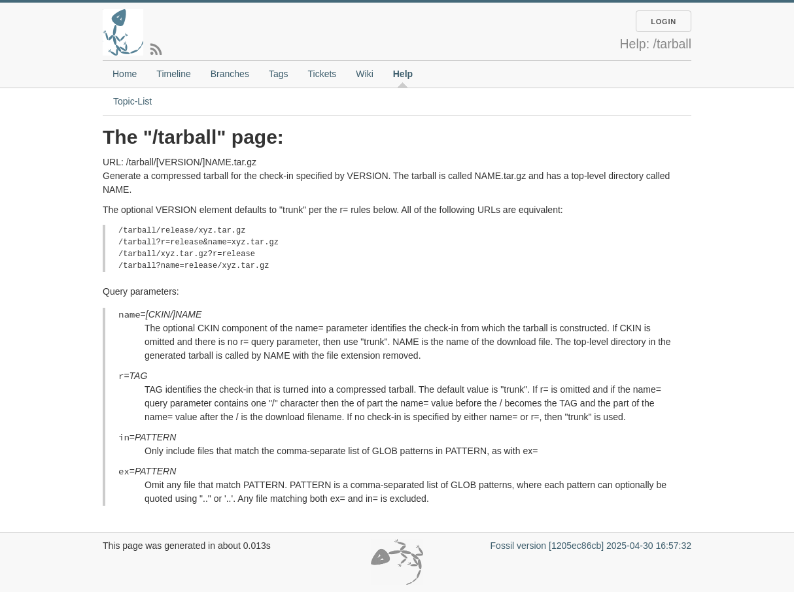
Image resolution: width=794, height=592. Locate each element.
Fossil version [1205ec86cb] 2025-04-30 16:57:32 (591, 545)
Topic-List (132, 101)
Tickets (321, 74)
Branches (230, 74)
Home (124, 74)
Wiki (364, 74)
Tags (278, 74)
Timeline (173, 74)
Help (403, 74)
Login (663, 21)
